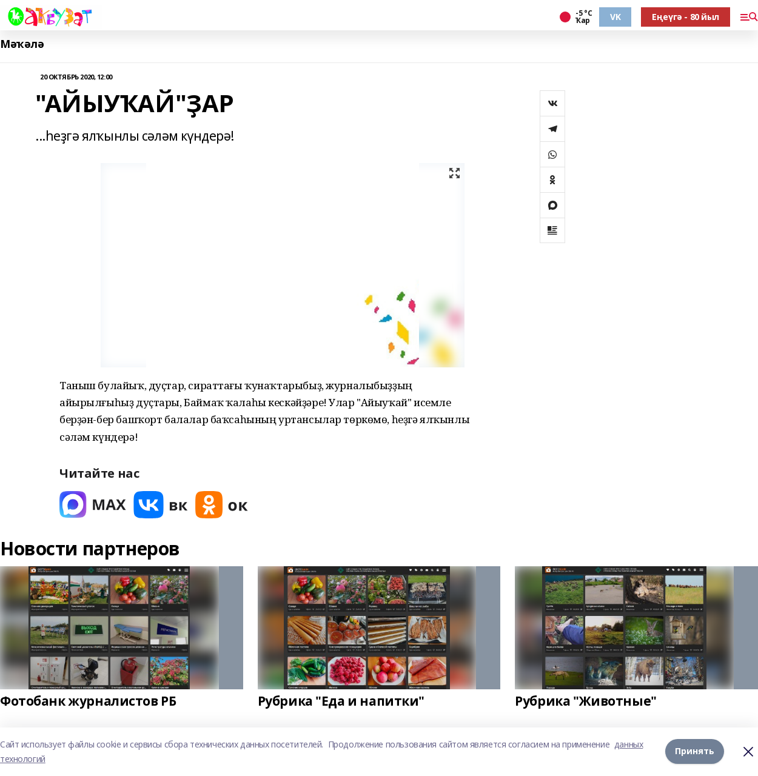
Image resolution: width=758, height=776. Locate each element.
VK (615, 16)
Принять (694, 751)
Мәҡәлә (22, 44)
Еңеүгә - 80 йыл (685, 16)
